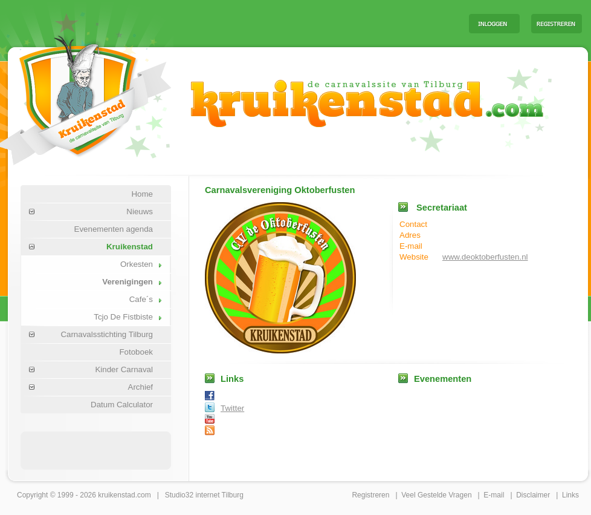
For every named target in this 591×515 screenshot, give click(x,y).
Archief (140, 387)
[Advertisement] (96, 449)
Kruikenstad (129, 246)
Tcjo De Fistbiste (123, 316)
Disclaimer (533, 495)
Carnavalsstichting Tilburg (106, 334)
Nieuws (139, 211)
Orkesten (136, 264)
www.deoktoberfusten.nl (485, 256)
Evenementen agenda (113, 229)
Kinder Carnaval (124, 369)
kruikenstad (116, 495)
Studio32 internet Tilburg (204, 495)
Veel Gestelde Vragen (436, 495)
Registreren (370, 495)
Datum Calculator (122, 404)
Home (142, 193)
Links (570, 495)
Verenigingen (127, 281)
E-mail (493, 495)
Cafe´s (141, 299)
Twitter (232, 408)
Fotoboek (136, 351)
